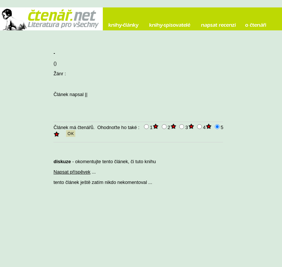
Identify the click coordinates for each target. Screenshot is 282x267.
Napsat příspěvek (72, 172)
